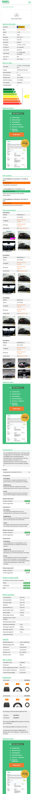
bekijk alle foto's (23, 228)
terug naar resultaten (7, 7)
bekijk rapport (16, 134)
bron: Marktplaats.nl (7, 251)
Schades (6, 2)
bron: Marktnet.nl (6, 336)
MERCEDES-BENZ (21, 29)
